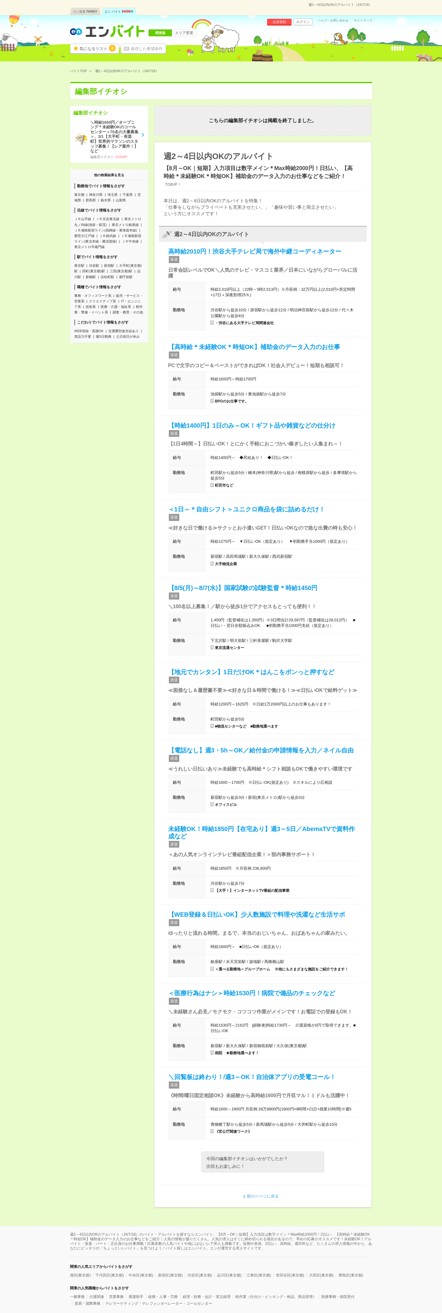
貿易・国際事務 (87, 1303)
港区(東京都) (80, 1275)
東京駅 (79, 265)
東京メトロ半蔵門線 (89, 247)
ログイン (303, 22)
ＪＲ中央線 (130, 241)
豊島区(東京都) (351, 1275)
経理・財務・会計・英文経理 (207, 1297)
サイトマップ (363, 20)
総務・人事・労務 (163, 1297)
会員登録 (279, 22)
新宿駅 (109, 265)
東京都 (79, 194)
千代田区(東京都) (109, 1275)
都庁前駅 (126, 277)
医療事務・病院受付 (338, 1297)
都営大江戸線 (84, 236)
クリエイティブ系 (102, 301)
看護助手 (136, 1297)
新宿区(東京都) (170, 1275)
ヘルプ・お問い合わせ (333, 20)
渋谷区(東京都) (200, 1275)
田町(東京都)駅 (93, 271)
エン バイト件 (119, 11)
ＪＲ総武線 (107, 236)
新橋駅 (91, 277)
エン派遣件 (85, 11)
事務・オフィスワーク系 (92, 295)
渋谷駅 (94, 265)
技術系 (91, 307)
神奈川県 (96, 194)
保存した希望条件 (147, 48)
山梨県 (121, 200)
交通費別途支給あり (123, 331)
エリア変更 (184, 33)
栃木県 (106, 200)
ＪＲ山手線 (82, 219)
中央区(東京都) (141, 1275)
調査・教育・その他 (128, 312)
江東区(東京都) (258, 1275)
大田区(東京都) (321, 1275)
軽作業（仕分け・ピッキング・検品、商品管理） (275, 1297)
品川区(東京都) (229, 1275)
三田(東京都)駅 (121, 271)
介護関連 (96, 1297)
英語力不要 (82, 336)
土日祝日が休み (128, 336)
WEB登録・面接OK (89, 331)
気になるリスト (97, 48)
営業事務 (116, 1297)
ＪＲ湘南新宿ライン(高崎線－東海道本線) (105, 230)
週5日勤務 (103, 336)
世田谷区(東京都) (290, 1275)
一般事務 (77, 1297)
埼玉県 (112, 194)
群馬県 (91, 200)
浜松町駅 (107, 277)
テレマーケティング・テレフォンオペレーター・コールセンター (158, 1303)
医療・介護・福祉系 (116, 307)
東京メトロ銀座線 (125, 225)
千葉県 (127, 194)
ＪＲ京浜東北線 (107, 219)
